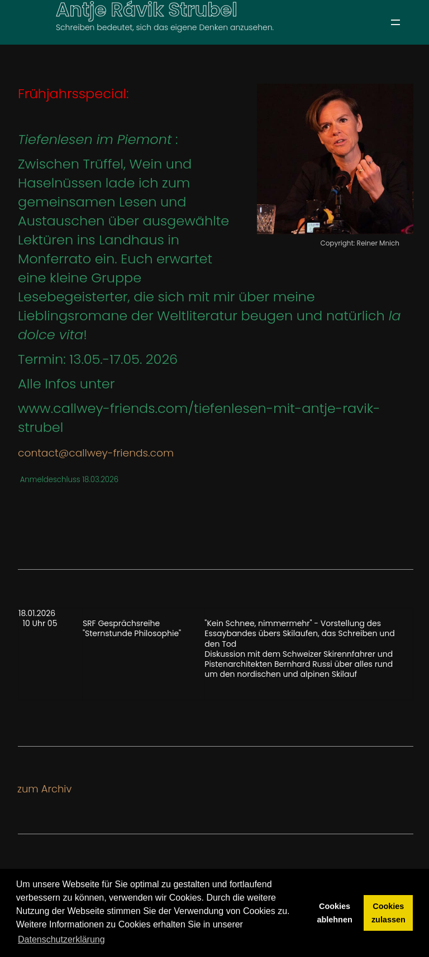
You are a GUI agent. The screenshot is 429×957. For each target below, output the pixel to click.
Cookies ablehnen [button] (334, 913)
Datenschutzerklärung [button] (61, 939)
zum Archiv (44, 789)
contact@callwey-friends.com (96, 452)
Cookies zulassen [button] (388, 913)
